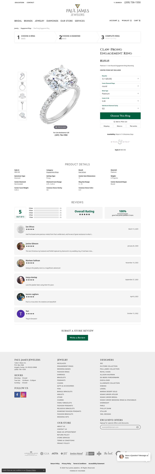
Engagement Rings (26, 28)
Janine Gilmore (32, 243)
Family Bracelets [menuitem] (64, 403)
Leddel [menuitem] (103, 389)
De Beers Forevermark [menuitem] (109, 377)
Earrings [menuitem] (61, 375)
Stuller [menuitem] (103, 411)
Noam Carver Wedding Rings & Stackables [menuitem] (118, 400)
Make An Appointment (66, 432)
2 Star (31, 215)
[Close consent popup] (44, 470)
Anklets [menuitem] (60, 394)
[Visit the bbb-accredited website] (89, 453)
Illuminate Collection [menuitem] (110, 383)
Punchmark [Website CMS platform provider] (81, 471)
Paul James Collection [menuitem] (109, 369)
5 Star (31, 208)
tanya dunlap (31, 277)
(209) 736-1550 (61, 135)
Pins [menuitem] (59, 389)
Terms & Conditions (66, 440)
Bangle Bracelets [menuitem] (64, 391)
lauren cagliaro (32, 294)
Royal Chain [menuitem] (105, 372)
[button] (19, 2)
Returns (119, 126)
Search (23, 38)
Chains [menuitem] (60, 383)
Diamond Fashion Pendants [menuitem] (69, 411)
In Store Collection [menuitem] (109, 366)
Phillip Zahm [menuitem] (105, 408)
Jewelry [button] (39, 20)
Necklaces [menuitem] (61, 363)
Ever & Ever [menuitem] (105, 380)
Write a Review (77, 337)
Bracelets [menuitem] (61, 377)
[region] (60, 96)
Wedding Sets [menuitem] (63, 417)
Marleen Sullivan (33, 260)
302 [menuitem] (101, 363)
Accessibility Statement (96, 464)
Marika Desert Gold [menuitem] (108, 391)
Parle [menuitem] (102, 406)
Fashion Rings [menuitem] (63, 372)
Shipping (106, 126)
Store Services (63, 438)
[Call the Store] (20, 369)
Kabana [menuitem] (103, 386)
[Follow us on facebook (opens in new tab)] (17, 394)
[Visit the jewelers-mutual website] (76, 453)
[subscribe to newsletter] (137, 427)
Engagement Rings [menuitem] (65, 366)
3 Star (31, 213)
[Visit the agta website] (55, 453)
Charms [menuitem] (60, 400)
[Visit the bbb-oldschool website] (99, 453)
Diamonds (52, 20)
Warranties (133, 126)
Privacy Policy (63, 443)
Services (80, 20)
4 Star (31, 210)
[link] (30, 2)
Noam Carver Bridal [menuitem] (108, 397)
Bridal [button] (18, 20)
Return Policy (63, 435)
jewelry (16, 28)
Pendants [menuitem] (61, 380)
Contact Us (62, 429)
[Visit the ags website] (31, 453)
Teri (27, 311)
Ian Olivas (30, 227)
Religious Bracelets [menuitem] (66, 408)
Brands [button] (28, 20)
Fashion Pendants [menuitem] (65, 406)
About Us (61, 426)
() (60, 208)
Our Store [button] (67, 20)
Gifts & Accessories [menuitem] (65, 386)
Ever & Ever (82, 172)
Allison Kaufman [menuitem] (107, 375)
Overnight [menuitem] (104, 403)
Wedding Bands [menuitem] (64, 369)
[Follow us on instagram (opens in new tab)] (23, 394)
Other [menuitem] (59, 397)
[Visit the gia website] (44, 453)
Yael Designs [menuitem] (105, 414)
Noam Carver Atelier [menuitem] (109, 394)
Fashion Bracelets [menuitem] (65, 414)
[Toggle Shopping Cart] (137, 20)
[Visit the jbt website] (64, 453)
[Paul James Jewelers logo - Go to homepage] (77, 10)
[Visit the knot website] (108, 453)
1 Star (31, 217)
